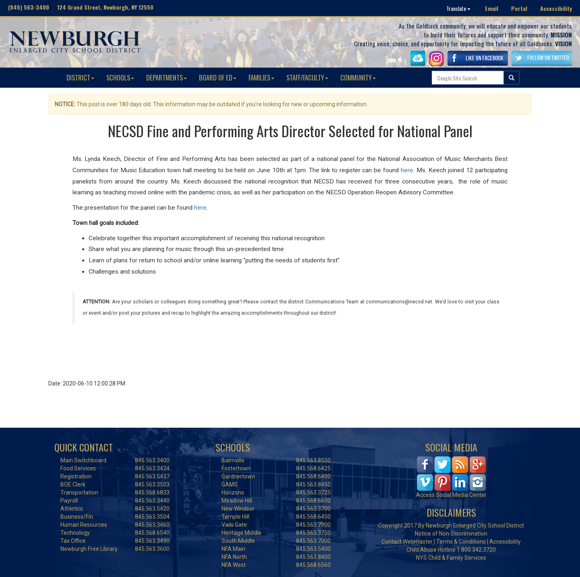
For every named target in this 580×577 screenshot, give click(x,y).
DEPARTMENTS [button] (166, 77)
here (407, 170)
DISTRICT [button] (80, 77)
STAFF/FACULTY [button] (307, 77)
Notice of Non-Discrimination (451, 533)
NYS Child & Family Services (451, 557)
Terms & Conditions (461, 541)
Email (491, 8)
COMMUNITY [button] (358, 77)
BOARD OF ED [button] (217, 77)
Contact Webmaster (407, 541)
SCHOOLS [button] (120, 77)
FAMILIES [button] (261, 77)
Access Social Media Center (451, 495)
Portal (519, 8)
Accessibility (556, 8)
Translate (458, 8)
